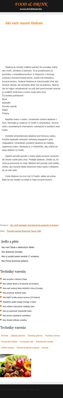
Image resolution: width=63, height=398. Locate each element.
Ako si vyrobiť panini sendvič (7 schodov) (20, 256)
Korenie (45, 347)
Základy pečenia (18, 336)
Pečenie (4, 336)
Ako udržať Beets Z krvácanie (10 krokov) (21, 284)
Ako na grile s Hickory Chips (15, 279)
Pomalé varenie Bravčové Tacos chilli (24, 231)
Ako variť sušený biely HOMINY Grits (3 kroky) (23, 288)
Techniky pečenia (35, 336)
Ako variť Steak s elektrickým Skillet (17, 247)
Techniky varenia (52, 336)
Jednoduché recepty (44, 341)
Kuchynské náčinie (9, 341)
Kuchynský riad (26, 341)
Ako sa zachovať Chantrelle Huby (17, 311)
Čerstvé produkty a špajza (28, 347)
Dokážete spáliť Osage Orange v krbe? (19, 302)
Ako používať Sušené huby (14, 293)
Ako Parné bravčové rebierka (14, 261)
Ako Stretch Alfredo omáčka (15, 320)
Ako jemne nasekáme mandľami (16, 315)
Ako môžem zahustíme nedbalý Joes (18, 306)
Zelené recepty (7, 347)
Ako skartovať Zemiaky (12, 252)
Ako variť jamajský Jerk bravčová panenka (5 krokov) (34, 225)
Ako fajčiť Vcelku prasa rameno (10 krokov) (21, 297)
